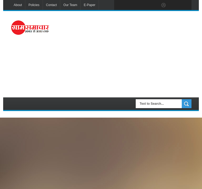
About (18, 5)
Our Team (70, 5)
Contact (51, 5)
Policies (33, 5)
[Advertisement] (131, 53)
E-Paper (89, 5)
